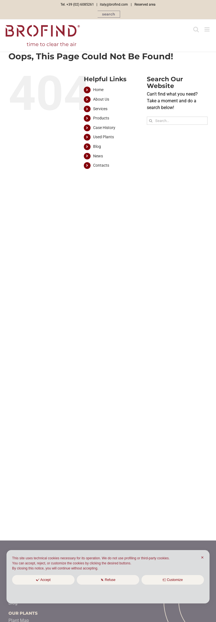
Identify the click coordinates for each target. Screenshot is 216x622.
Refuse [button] (107, 580)
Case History (104, 127)
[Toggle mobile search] (196, 29)
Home (98, 89)
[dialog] (108, 576)
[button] (109, 14)
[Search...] (177, 121)
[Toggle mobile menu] (207, 29)
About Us (101, 99)
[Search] (151, 121)
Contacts (101, 165)
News (98, 156)
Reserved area (145, 4)
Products (101, 118)
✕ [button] (202, 557)
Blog (97, 146)
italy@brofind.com (114, 4)
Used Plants (103, 137)
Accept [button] (43, 580)
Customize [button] (173, 580)
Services (100, 109)
